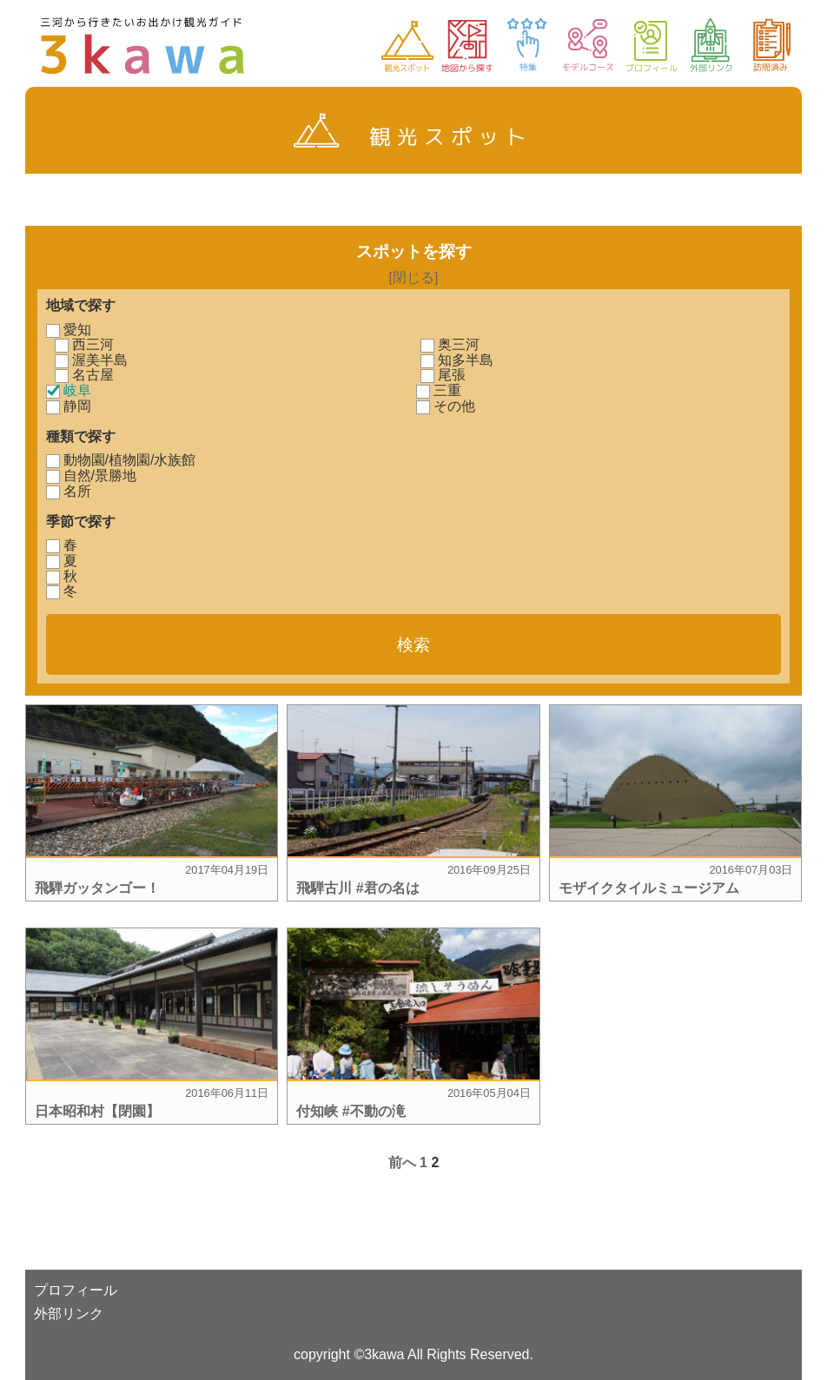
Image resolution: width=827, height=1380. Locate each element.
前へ (402, 1162)
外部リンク (68, 1313)
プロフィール (75, 1290)
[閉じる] (414, 277)
